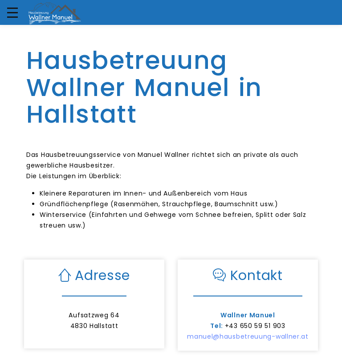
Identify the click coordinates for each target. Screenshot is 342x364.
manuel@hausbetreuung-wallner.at (248, 336)
